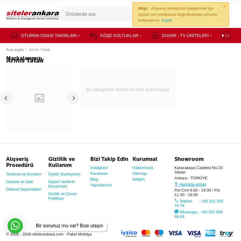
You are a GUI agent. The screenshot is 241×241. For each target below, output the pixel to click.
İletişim (139, 179)
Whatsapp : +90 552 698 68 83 (198, 214)
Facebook (99, 173)
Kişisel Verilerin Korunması (61, 183)
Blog (94, 179)
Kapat (167, 20)
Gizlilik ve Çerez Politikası (62, 196)
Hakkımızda (143, 167)
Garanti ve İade (19, 181)
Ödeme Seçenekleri (23, 189)
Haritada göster (190, 184)
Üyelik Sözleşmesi (64, 174)
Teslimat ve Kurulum (24, 174)
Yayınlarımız (101, 185)
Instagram (99, 167)
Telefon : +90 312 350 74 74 (198, 203)
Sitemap (140, 173)
